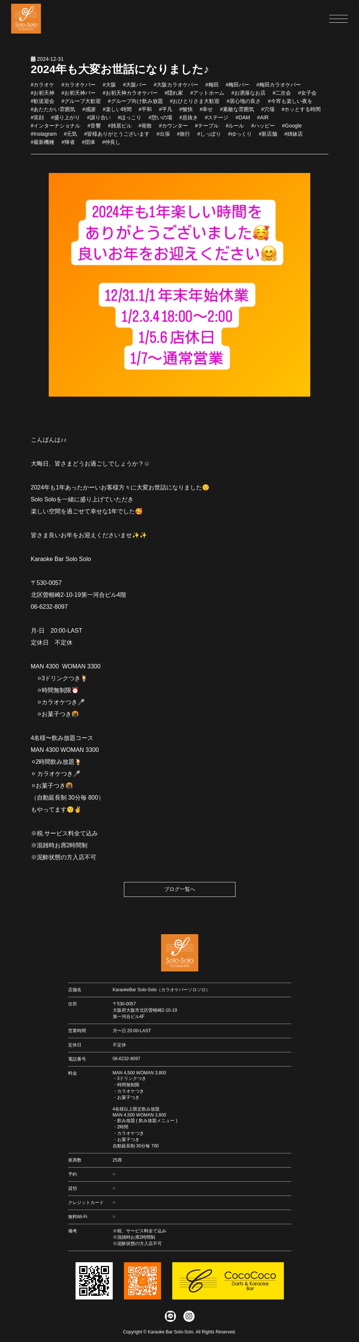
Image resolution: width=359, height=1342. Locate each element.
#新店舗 (268, 136)
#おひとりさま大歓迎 (195, 104)
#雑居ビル (120, 128)
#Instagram (44, 136)
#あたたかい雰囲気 (53, 112)
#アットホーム (207, 95)
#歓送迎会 (43, 104)
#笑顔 (37, 120)
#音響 (94, 128)
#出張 (163, 136)
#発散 (145, 128)
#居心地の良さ (244, 104)
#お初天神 (43, 95)
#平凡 (165, 112)
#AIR (263, 120)
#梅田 (212, 87)
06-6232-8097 (127, 1058)
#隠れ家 (174, 95)
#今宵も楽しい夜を (290, 104)
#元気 (70, 136)
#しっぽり (209, 136)
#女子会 (307, 95)
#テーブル (207, 128)
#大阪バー (135, 87)
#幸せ (206, 112)
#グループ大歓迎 (81, 104)
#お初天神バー (78, 95)
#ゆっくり (240, 136)
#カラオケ (43, 87)
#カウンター (173, 128)
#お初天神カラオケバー (130, 95)
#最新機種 (43, 145)
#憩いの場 (160, 120)
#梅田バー (238, 87)
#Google (292, 128)
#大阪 (109, 87)
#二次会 (282, 95)
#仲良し (111, 145)
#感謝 (89, 112)
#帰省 (68, 145)
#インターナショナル (56, 128)
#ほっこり (130, 120)
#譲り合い (99, 120)
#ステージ (217, 120)
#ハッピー (263, 128)
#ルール (235, 128)
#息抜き (188, 120)
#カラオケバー (78, 87)
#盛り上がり (65, 120)
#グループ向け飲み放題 (135, 104)
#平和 (145, 112)
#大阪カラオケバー (176, 87)
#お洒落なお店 (248, 95)
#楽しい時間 (117, 112)
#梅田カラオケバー (278, 87)
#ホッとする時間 (301, 112)
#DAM (242, 120)
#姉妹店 (293, 136)
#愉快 (186, 112)
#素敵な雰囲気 (237, 112)
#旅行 (183, 136)
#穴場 (268, 112)
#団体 (88, 145)
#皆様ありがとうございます (117, 136)
